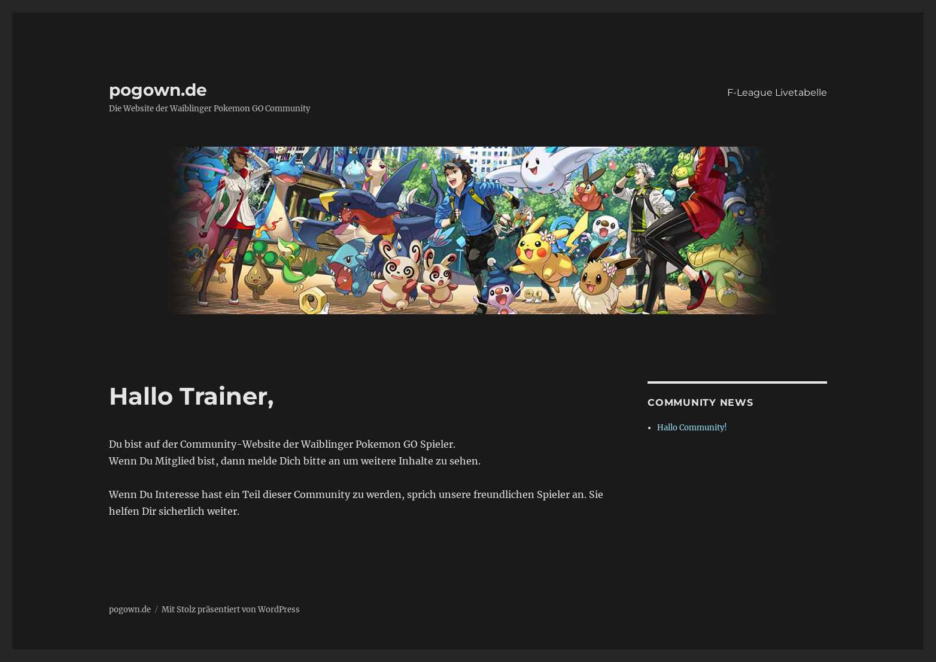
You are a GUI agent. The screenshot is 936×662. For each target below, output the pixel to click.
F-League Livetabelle (777, 92)
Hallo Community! (692, 428)
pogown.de (158, 90)
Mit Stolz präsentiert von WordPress (231, 610)
